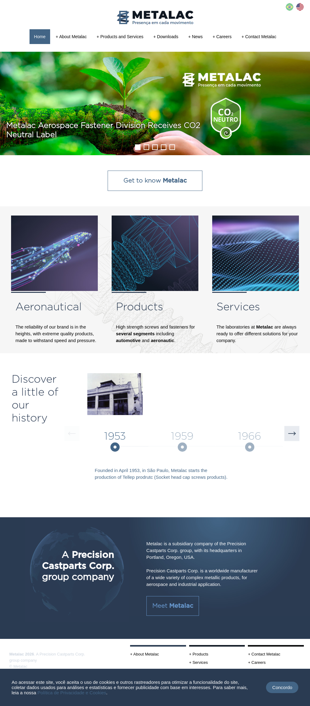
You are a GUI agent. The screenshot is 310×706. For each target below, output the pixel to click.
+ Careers (222, 36)
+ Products (199, 654)
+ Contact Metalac (258, 36)
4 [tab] (163, 146)
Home (40, 36)
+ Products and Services (120, 36)
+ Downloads (165, 36)
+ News (195, 36)
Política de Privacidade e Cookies (72, 692)
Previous (72, 433)
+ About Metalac (71, 36)
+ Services (198, 662)
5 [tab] (171, 146)
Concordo (282, 687)
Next (292, 433)
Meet (172, 606)
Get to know (155, 181)
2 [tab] (146, 146)
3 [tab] (154, 146)
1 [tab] (137, 146)
